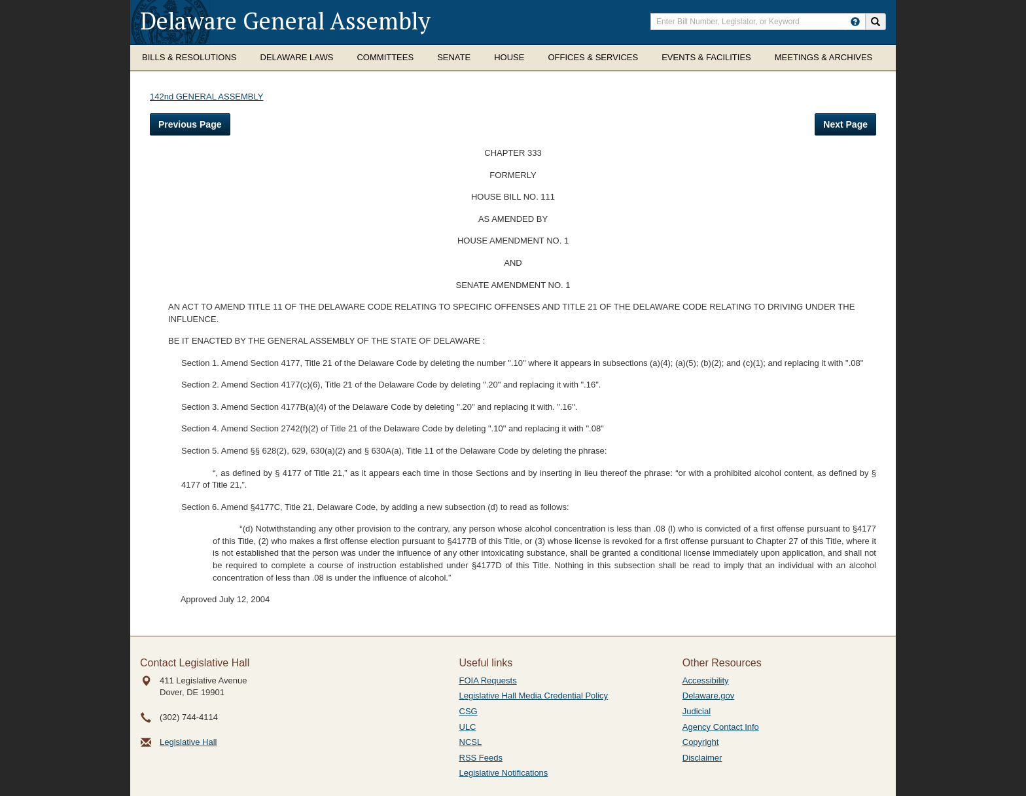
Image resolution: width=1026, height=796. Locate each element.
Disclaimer (702, 758)
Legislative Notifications (503, 773)
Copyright (700, 742)
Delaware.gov (708, 695)
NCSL (470, 742)
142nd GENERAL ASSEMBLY (206, 96)
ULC (467, 727)
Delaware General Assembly (285, 20)
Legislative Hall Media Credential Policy (534, 695)
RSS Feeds (481, 758)
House (509, 57)
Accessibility (705, 680)
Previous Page (190, 124)
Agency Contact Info (720, 727)
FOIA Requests (488, 680)
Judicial (696, 711)
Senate (453, 57)
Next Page (845, 124)
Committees (385, 57)
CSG (468, 711)
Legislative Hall (188, 742)
